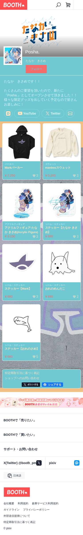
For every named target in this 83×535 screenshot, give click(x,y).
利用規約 (23, 503)
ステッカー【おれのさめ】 (22, 348)
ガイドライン (11, 509)
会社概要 (9, 503)
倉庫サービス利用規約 (45, 503)
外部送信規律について (17, 516)
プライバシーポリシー (36, 509)
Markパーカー (14, 167)
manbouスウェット (58, 167)
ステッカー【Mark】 (18, 288)
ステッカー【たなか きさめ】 (61, 230)
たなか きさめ (36, 61)
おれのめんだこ (55, 288)
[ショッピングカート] (68, 5)
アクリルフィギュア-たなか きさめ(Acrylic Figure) (21, 230)
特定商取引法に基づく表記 (19, 522)
